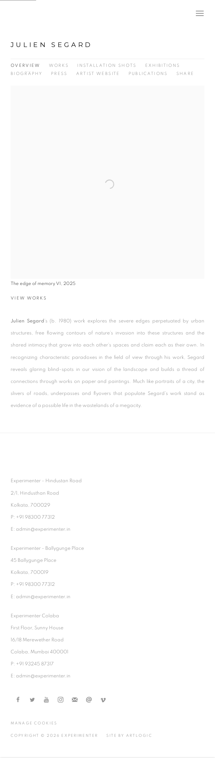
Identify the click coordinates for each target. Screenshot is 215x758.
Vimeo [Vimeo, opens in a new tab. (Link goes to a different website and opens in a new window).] (103, 700)
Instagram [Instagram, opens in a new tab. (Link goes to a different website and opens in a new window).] (60, 700)
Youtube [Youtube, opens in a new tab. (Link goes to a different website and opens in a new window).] (46, 700)
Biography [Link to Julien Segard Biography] (27, 74)
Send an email (88, 700)
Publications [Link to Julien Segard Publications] (148, 74)
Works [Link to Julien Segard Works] (59, 66)
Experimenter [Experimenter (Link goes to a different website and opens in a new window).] (39, 13)
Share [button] (185, 74)
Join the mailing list (74, 700)
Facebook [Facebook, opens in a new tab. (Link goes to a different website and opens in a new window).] (18, 700)
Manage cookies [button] (34, 723)
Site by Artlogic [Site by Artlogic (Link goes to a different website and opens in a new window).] (129, 735)
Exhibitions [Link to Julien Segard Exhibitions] (162, 66)
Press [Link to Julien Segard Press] (59, 74)
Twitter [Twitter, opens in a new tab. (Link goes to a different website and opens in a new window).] (32, 700)
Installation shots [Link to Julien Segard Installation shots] (106, 66)
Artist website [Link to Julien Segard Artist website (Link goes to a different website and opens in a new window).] (98, 74)
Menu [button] (199, 13)
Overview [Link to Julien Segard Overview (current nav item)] (25, 66)
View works (29, 298)
